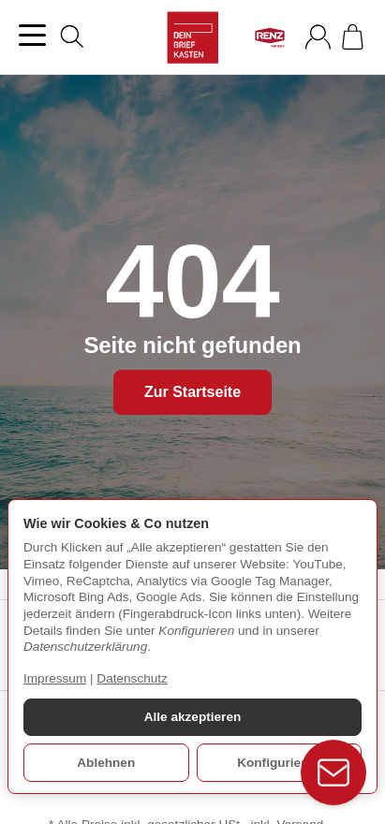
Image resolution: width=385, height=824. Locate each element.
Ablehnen (106, 763)
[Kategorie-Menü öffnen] (32, 35)
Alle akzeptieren (193, 717)
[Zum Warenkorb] (352, 37)
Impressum (54, 678)
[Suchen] (72, 36)
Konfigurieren (278, 763)
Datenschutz (132, 678)
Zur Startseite (192, 392)
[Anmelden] (318, 37)
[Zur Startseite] (193, 37)
